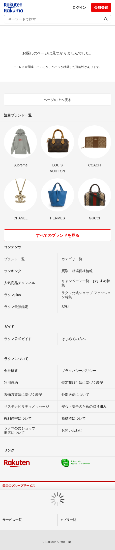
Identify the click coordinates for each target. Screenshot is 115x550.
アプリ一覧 (68, 520)
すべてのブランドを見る (57, 235)
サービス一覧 (12, 520)
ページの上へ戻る (57, 100)
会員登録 (101, 7)
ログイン (79, 7)
